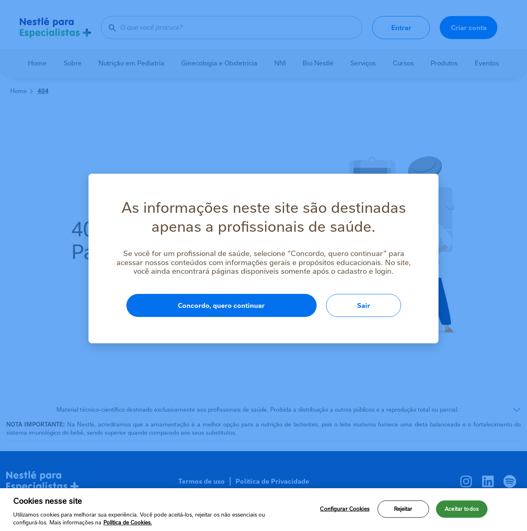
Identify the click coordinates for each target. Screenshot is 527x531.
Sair (363, 305)
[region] (263, 509)
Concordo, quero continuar (221, 305)
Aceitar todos (461, 508)
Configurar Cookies (344, 508)
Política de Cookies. (127, 522)
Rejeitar (403, 508)
